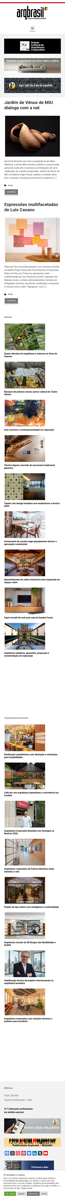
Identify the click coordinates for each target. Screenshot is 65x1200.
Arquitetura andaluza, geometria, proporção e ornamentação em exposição (26, 654)
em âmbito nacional (14, 1112)
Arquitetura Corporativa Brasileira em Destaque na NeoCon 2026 (29, 832)
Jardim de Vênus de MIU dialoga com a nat (28, 105)
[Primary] (32, 28)
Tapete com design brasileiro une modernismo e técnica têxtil (32, 504)
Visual (10, 185)
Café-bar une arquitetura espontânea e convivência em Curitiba (31, 794)
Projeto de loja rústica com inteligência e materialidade (31, 907)
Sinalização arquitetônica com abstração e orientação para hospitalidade (30, 756)
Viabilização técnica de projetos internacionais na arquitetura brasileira (28, 982)
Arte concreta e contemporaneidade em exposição (29, 430)
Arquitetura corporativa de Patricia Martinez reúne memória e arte (29, 870)
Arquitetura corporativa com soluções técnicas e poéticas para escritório (28, 1020)
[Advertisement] (21, 691)
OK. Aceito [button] (10, 1194)
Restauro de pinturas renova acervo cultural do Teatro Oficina (30, 393)
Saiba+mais (33, 1194)
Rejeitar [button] (21, 1194)
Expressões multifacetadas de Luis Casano (31, 207)
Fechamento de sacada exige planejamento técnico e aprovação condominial (30, 543)
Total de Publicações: (15, 1100)
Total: (7, 1095)
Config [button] (44, 1194)
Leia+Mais (11, 192)
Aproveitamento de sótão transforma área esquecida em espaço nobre (32, 581)
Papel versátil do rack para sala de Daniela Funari (28, 617)
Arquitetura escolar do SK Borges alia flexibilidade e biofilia (30, 944)
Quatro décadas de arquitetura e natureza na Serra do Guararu (30, 355)
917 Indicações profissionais (18, 1109)
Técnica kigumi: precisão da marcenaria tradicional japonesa (29, 466)
